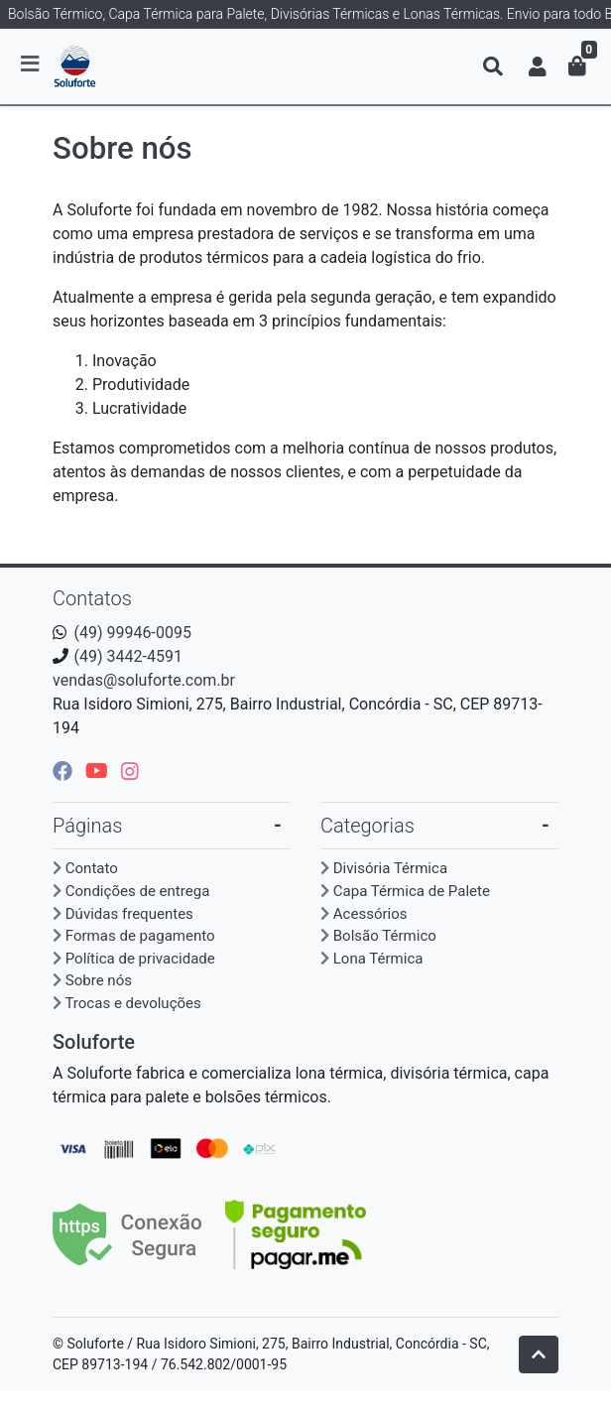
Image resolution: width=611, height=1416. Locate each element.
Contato (91, 868)
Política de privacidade (140, 958)
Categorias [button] (367, 825)
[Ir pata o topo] (538, 1354)
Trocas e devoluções (132, 1003)
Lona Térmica (378, 958)
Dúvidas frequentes (129, 914)
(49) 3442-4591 (128, 656)
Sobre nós (98, 980)
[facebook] (65, 771)
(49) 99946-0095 (132, 632)
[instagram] (130, 771)
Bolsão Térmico (384, 936)
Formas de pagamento (140, 936)
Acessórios (370, 914)
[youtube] (99, 771)
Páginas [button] (87, 825)
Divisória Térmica (390, 868)
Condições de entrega (137, 891)
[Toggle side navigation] (32, 65)
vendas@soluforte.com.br (144, 680)
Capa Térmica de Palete (411, 891)
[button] (537, 66)
